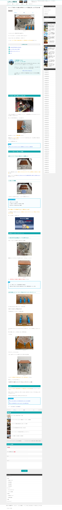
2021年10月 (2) (47, 114)
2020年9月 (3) (47, 137)
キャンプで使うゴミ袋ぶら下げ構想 (15, 49)
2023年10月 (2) (47, 76)
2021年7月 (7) (47, 120)
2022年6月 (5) (47, 99)
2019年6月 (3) (47, 160)
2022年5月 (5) (47, 101)
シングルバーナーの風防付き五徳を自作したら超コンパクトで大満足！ (19, 423)
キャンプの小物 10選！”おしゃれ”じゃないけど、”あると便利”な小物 (18, 403)
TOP (9, 505)
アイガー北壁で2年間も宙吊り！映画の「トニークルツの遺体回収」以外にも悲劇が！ (51, 53)
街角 (8, 499)
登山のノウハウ (11, 480)
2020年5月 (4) (47, 139)
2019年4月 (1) (47, 164)
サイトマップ (9, 501)
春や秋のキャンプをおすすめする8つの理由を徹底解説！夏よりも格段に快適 (51, 37)
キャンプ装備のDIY (18, 406)
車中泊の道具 (10, 497)
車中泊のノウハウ (11, 495)
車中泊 (9, 493)
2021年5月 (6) (47, 124)
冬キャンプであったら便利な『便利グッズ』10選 (17, 415)
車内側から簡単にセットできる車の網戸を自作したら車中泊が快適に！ (51, 57)
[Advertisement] (24, 85)
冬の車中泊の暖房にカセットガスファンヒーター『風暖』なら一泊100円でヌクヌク (51, 65)
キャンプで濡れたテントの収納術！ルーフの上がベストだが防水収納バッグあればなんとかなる (51, 25)
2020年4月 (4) (47, 141)
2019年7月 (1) (47, 158)
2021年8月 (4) (47, 118)
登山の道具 (10, 482)
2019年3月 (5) (47, 166)
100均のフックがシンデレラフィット (15, 51)
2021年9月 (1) (47, 116)
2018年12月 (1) (47, 172)
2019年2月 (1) (47, 168)
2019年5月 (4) (47, 162)
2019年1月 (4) (47, 170)
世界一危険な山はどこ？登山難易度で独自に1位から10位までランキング (51, 49)
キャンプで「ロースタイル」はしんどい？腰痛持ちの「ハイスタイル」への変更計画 (21, 146)
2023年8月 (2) (47, 80)
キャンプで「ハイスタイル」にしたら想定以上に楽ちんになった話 (51, 41)
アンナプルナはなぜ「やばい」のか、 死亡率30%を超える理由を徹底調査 (51, 61)
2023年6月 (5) (47, 84)
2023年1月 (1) (47, 93)
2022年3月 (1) (47, 105)
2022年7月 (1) (47, 97)
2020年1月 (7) (47, 147)
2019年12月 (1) (47, 149)
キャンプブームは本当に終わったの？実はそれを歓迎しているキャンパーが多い (51, 29)
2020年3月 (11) (47, 143)
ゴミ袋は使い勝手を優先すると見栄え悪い (15, 47)
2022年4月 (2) (47, 103)
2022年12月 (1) (47, 95)
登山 (8, 478)
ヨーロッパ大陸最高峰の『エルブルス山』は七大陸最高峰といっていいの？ (51, 33)
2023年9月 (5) (47, 78)
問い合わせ (46, 13)
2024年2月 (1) (47, 72)
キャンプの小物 (13, 406)
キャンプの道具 (11, 491)
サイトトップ (9, 476)
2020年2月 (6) (47, 145)
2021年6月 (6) (47, 122)
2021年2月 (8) (47, 128)
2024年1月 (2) (47, 74)
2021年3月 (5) (47, 126)
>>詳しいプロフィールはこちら (27, 70)
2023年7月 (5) (47, 82)
